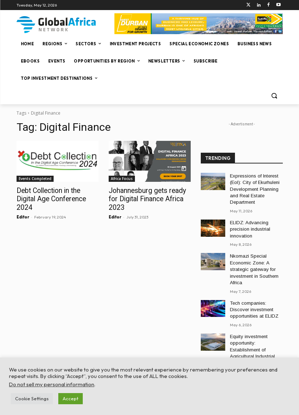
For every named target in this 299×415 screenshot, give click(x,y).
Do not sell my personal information (51, 384)
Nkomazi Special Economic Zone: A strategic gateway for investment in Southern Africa (252, 263)
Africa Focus (122, 178)
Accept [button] (70, 398)
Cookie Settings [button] (32, 398)
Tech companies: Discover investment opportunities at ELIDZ (256, 301)
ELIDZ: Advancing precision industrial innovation (248, 225)
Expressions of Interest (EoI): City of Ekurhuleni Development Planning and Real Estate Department (253, 187)
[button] (274, 95)
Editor (23, 207)
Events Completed (35, 178)
